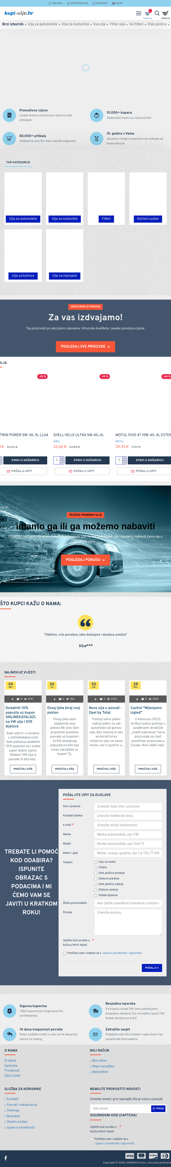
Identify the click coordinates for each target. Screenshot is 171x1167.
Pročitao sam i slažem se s (102, 953)
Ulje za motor (105, 862)
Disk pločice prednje (109, 873)
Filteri (106, 219)
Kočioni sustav (148, 219)
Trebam (68, 862)
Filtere (100, 867)
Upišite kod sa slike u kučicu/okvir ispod (76, 943)
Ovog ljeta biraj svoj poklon (63, 710)
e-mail (67, 825)
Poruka (67, 912)
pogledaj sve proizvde (83, 347)
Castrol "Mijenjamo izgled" (146, 710)
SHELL (57, 441)
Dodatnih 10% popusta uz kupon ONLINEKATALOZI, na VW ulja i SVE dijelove (21, 717)
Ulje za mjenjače (64, 276)
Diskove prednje (106, 879)
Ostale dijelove (106, 895)
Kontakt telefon (73, 816)
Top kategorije (18, 162)
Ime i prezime (71, 806)
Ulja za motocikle (64, 219)
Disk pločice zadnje (109, 884)
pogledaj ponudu (83, 560)
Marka (67, 834)
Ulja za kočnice (23, 276)
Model (67, 844)
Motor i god (70, 853)
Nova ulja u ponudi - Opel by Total (105, 710)
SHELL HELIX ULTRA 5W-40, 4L (78, 435)
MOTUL (120, 441)
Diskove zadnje (106, 890)
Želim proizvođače (75, 903)
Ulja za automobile (23, 219)
